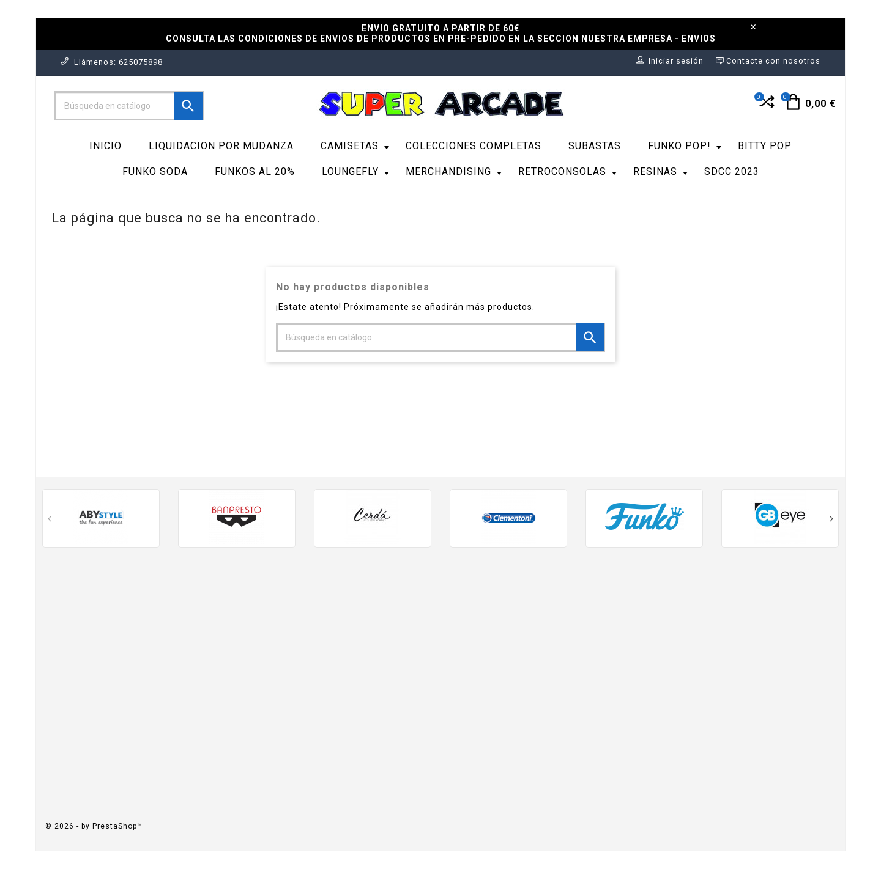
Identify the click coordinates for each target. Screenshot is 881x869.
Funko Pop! (684, 146)
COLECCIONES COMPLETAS (473, 146)
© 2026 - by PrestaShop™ (94, 826)
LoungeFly (355, 171)
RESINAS (660, 171)
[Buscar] (129, 105)
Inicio (105, 146)
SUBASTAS (594, 146)
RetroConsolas (567, 171)
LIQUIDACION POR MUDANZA (221, 146)
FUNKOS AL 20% (255, 171)
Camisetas (355, 146)
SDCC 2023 (731, 171)
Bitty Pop (765, 146)
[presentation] (50, 520)
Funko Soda (155, 171)
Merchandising (454, 171)
